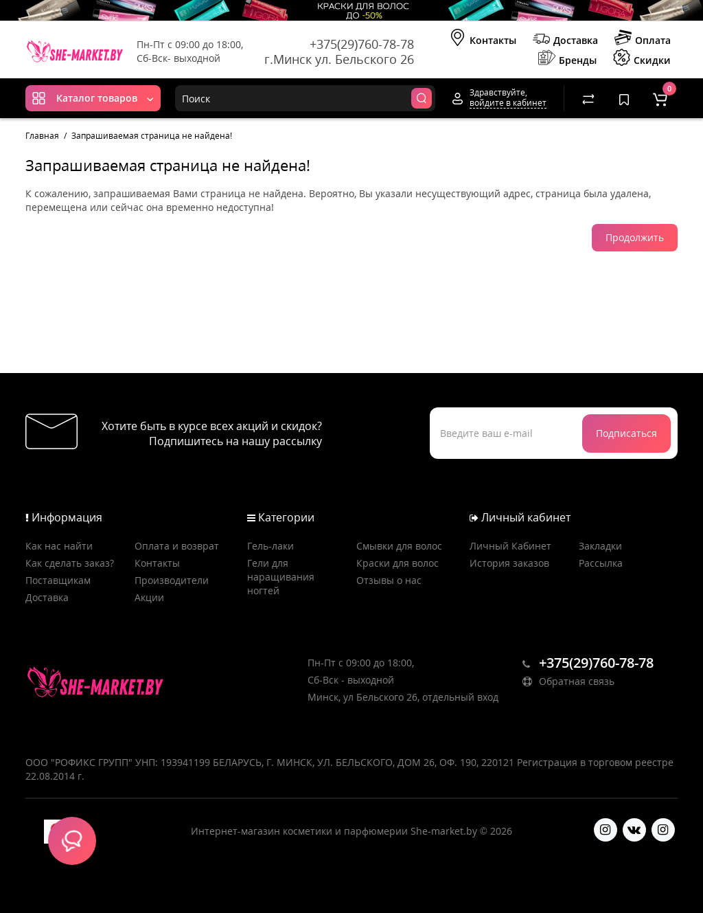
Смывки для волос (399, 545)
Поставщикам (58, 580)
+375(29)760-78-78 (362, 44)
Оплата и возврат (177, 545)
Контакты (482, 39)
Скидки (642, 59)
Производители (172, 580)
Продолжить (635, 237)
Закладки (600, 545)
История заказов (509, 563)
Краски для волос (397, 563)
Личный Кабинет (510, 545)
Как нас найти (59, 545)
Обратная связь (568, 681)
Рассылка (601, 563)
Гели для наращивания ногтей (280, 576)
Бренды (567, 59)
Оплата (642, 39)
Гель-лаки (270, 545)
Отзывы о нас (389, 580)
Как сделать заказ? (69, 563)
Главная (42, 136)
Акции (149, 597)
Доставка (565, 39)
